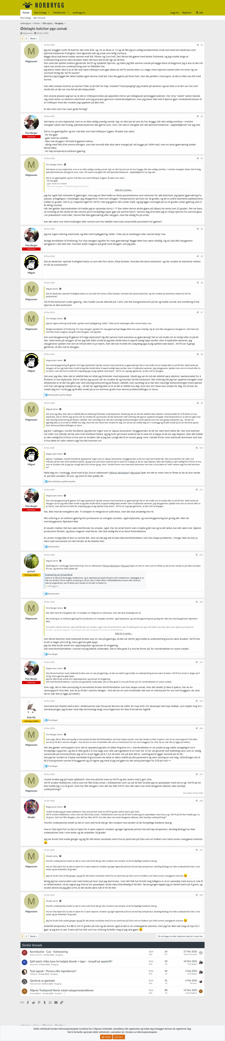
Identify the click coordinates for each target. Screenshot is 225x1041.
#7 (202, 312)
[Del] (198, 45)
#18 (201, 800)
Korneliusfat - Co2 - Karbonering (49, 951)
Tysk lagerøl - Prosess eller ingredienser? (53, 971)
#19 (201, 850)
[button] (49, 12)
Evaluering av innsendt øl (58, 574)
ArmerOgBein (35, 993)
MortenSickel (35, 984)
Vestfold (58, 993)
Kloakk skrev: (52, 856)
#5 (202, 256)
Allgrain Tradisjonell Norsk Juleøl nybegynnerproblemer (62, 990)
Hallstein (33, 974)
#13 (201, 602)
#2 (202, 116)
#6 (202, 282)
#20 (201, 895)
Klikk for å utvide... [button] (123, 190)
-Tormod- (193, 983)
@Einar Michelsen (119, 472)
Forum (26, 12)
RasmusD (34, 964)
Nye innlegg (40, 12)
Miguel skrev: (52, 288)
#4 (202, 229)
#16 (201, 728)
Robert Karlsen (36, 955)
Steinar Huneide (190, 954)
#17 (201, 774)
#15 (201, 701)
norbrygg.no (79, 12)
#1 (202, 45)
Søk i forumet (39, 18)
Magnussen (27, 33)
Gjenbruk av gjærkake (42, 980)
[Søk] (199, 12)
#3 (202, 158)
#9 (202, 403)
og (60, 395)
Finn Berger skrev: (54, 164)
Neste (32, 38)
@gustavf (135, 472)
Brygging (59, 955)
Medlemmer (59, 12)
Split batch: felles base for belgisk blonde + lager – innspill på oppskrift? (71, 961)
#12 (201, 555)
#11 (201, 489)
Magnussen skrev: (54, 360)
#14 (201, 662)
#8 (202, 354)
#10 (201, 448)
